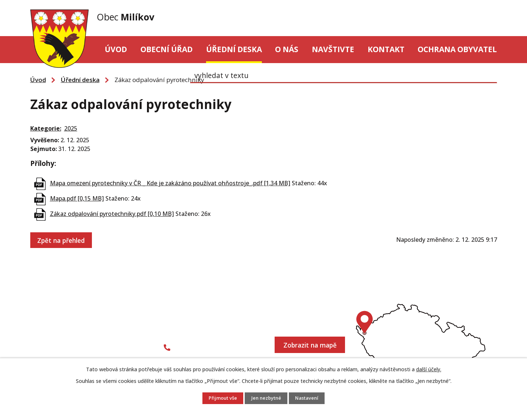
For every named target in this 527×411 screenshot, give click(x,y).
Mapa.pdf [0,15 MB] (77, 198)
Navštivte (333, 49)
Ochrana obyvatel (457, 49)
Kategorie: (45, 128)
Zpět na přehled (62, 240)
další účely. (428, 369)
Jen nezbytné (266, 398)
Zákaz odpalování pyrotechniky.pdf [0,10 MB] (112, 214)
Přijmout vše (221, 398)
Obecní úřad (166, 49)
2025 (70, 128)
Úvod (116, 49)
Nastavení (309, 398)
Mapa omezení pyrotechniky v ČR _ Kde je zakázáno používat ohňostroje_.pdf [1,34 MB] (170, 183)
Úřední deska (234, 49)
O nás (286, 49)
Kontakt (386, 49)
